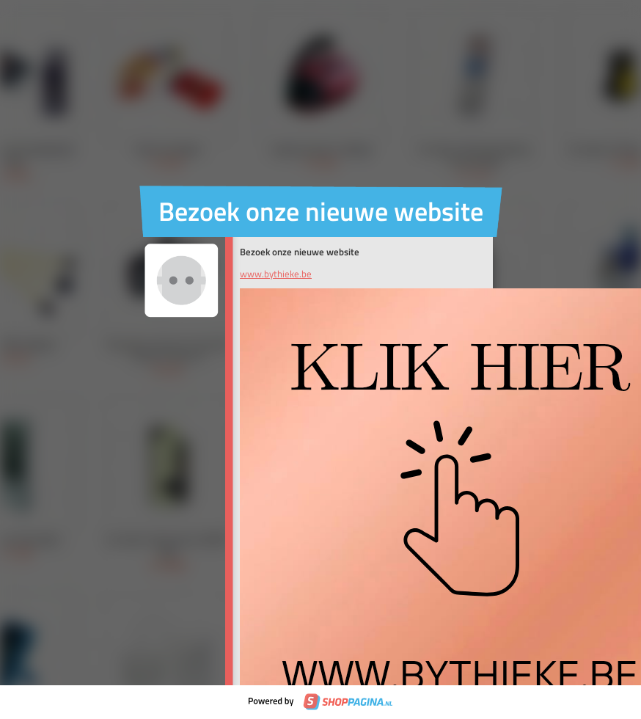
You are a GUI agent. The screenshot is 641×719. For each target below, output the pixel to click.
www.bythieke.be (276, 273)
